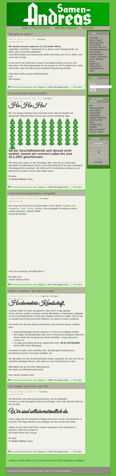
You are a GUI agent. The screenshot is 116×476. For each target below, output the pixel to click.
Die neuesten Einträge (96, 100)
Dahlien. (93, 127)
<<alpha (12, 460)
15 (48, 460)
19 (64, 460)
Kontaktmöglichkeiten (99, 49)
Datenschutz (95, 66)
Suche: (93, 78)
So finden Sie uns (97, 47)
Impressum (94, 64)
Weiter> (71, 460)
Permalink (77, 87)
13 (98, 152)
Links (92, 33)
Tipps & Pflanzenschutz (36, 27)
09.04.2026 (98, 162)
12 (36, 460)
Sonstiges (88, 27)
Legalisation (95, 115)
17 (56, 460)
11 (31, 460)
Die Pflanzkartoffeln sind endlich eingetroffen (96, 109)
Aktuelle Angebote (66, 27)
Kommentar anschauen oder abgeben (27, 87)
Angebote (45, 296)
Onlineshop (56, 332)
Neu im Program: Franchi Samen (97, 130)
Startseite (93, 38)
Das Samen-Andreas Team (96, 53)
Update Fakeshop (97, 117)
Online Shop (95, 45)
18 (60, 460)
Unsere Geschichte (98, 57)
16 (52, 460)
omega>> (80, 460)
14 (44, 460)
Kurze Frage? (95, 40)
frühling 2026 (95, 125)
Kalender (94, 138)
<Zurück (20, 460)
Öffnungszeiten (96, 42)
